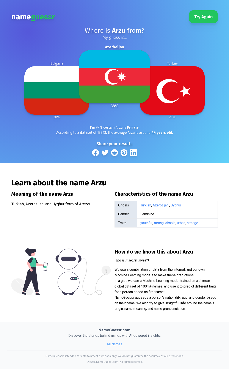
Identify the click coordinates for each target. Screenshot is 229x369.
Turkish (145, 205)
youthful (146, 223)
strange (192, 223)
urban (181, 223)
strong (159, 223)
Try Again (203, 16)
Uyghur (176, 205)
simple (170, 223)
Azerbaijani (161, 205)
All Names (114, 344)
